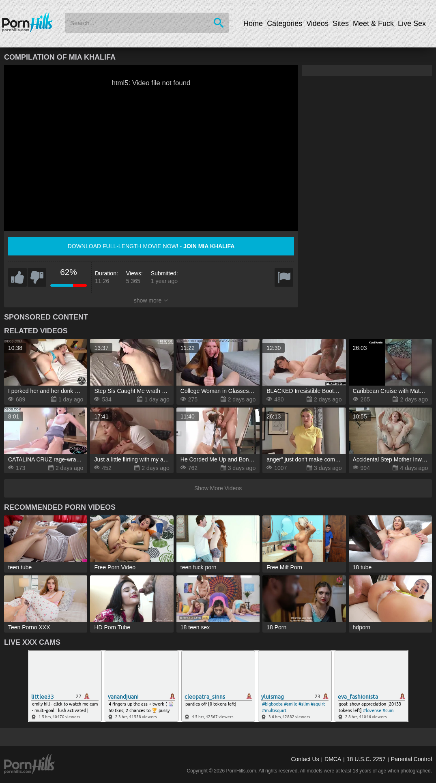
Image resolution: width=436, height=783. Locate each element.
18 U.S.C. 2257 (366, 759)
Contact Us (305, 759)
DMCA (332, 759)
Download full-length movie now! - (151, 246)
